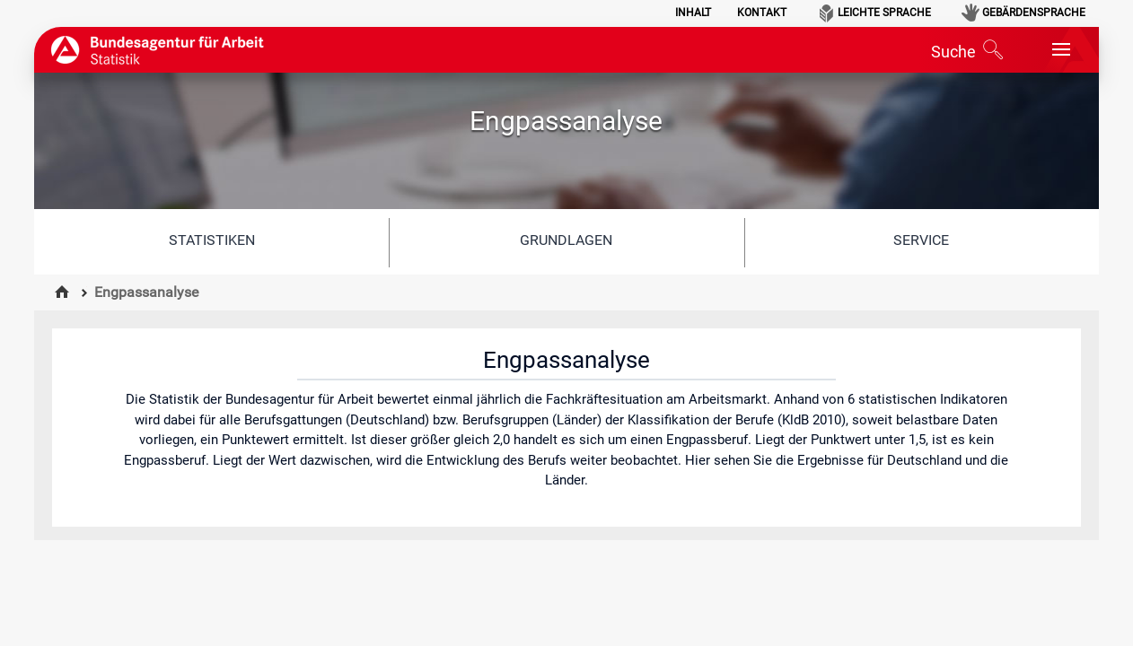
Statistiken (212, 240)
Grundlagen (566, 240)
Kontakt (761, 12)
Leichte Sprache (884, 12)
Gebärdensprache (1033, 12)
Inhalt (693, 12)
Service (921, 240)
